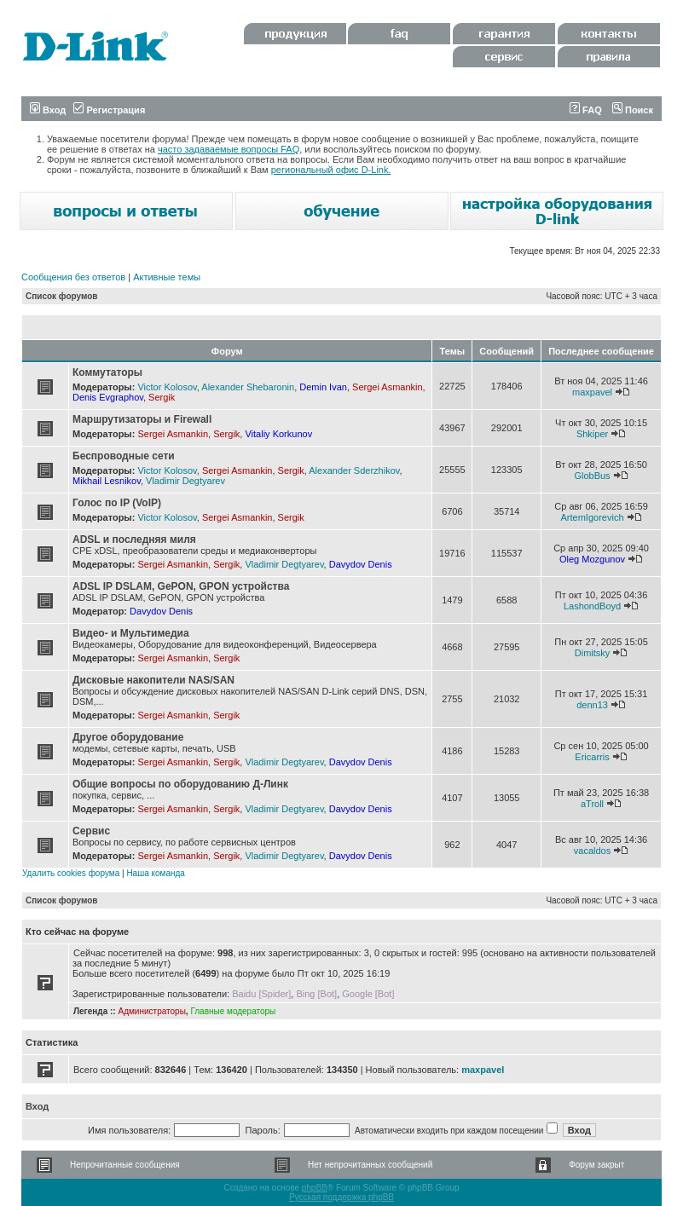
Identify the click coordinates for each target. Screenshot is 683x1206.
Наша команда (155, 873)
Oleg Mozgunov (592, 559)
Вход (48, 110)
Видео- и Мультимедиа (130, 633)
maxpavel (592, 392)
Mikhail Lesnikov (106, 481)
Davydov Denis (360, 564)
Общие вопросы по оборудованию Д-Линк (180, 784)
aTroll (592, 804)
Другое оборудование (127, 737)
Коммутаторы (107, 372)
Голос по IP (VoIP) (116, 503)
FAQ (586, 110)
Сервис (91, 831)
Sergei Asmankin (387, 387)
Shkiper (592, 434)
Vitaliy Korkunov (278, 434)
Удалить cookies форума (70, 873)
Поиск (632, 110)
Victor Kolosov (166, 387)
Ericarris (592, 757)
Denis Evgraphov (107, 397)
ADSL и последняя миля (134, 539)
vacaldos (592, 850)
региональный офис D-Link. (331, 169)
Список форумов (62, 296)
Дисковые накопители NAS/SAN (153, 680)
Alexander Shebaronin (247, 387)
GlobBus (592, 475)
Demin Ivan (323, 387)
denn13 (592, 705)
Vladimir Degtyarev (185, 481)
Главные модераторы (232, 1011)
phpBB (314, 1187)
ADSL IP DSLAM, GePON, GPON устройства (180, 586)
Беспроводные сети (123, 456)
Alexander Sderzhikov (354, 470)
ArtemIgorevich (592, 517)
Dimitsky (593, 653)
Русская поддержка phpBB (341, 1197)
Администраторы (151, 1011)
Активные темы (166, 277)
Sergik (161, 397)
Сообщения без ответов (73, 277)
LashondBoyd (592, 606)
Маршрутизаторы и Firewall (141, 419)
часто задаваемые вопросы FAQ (228, 149)
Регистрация (109, 110)
